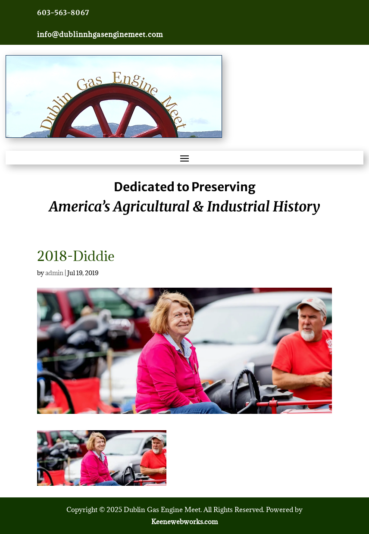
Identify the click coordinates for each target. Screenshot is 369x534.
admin (54, 273)
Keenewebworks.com (184, 521)
